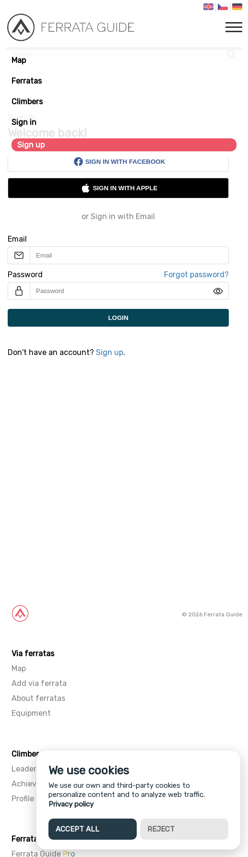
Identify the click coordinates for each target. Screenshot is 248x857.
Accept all (77, 829)
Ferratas (27, 81)
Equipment (31, 713)
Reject (161, 829)
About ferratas (38, 698)
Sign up (31, 144)
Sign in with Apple (119, 188)
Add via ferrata (39, 683)
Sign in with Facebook (119, 162)
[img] (218, 291)
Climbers (27, 101)
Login (118, 317)
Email (17, 239)
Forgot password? (196, 274)
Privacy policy (71, 804)
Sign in (24, 122)
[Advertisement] (124, 488)
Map (19, 60)
